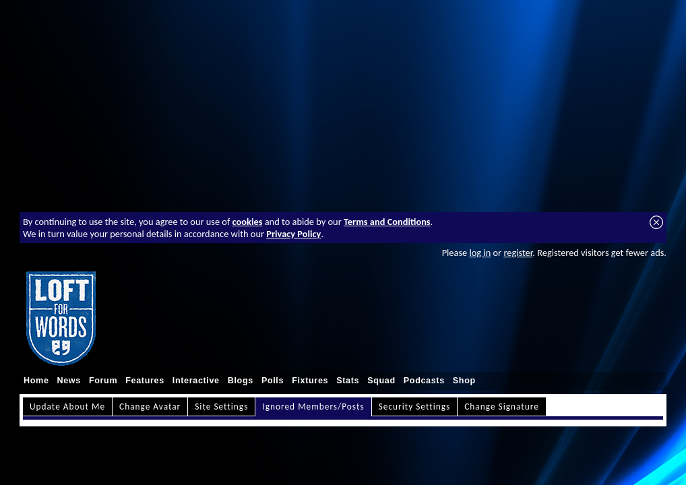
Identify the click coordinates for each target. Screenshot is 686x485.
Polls (272, 380)
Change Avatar (150, 406)
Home (36, 380)
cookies (247, 222)
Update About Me (67, 406)
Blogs (240, 380)
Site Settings (221, 406)
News (69, 380)
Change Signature (501, 406)
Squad (381, 380)
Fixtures (310, 380)
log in (480, 253)
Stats (347, 380)
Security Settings (415, 406)
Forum (103, 380)
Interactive (196, 380)
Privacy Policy (293, 234)
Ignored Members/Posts (313, 406)
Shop (464, 380)
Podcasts (424, 380)
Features (144, 380)
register (517, 253)
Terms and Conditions (387, 222)
